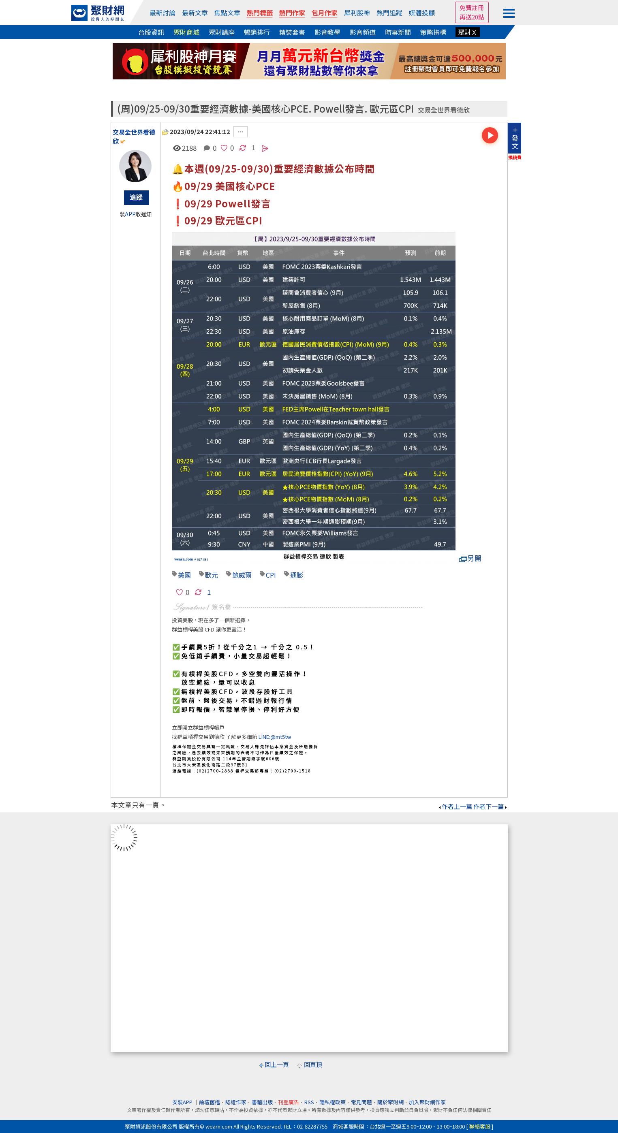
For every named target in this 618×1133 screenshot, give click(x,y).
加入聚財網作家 (427, 1102)
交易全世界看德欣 (444, 110)
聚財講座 (222, 32)
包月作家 (325, 12)
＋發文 (515, 138)
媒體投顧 (422, 12)
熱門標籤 (260, 12)
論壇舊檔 (209, 1102)
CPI (271, 575)
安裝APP (183, 1102)
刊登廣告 (288, 1102)
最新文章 (195, 12)
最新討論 (162, 12)
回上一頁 (277, 1064)
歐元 (211, 575)
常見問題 (361, 1102)
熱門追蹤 (389, 12)
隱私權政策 (332, 1102)
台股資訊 (151, 32)
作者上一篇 (455, 806)
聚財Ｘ (467, 32)
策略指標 (433, 32)
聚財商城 (186, 32)
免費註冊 (472, 7)
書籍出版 (262, 1102)
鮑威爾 (242, 575)
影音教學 (327, 32)
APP (130, 214)
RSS (309, 1102)
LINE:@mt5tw (275, 736)
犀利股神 (357, 12)
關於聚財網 (390, 1102)
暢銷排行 (257, 32)
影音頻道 (363, 32)
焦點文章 (227, 12)
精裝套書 (292, 32)
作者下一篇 (490, 806)
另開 (470, 558)
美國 (184, 575)
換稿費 (515, 157)
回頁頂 (313, 1064)
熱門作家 (292, 12)
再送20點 (472, 17)
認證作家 (235, 1102)
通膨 (296, 575)
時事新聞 (398, 32)
